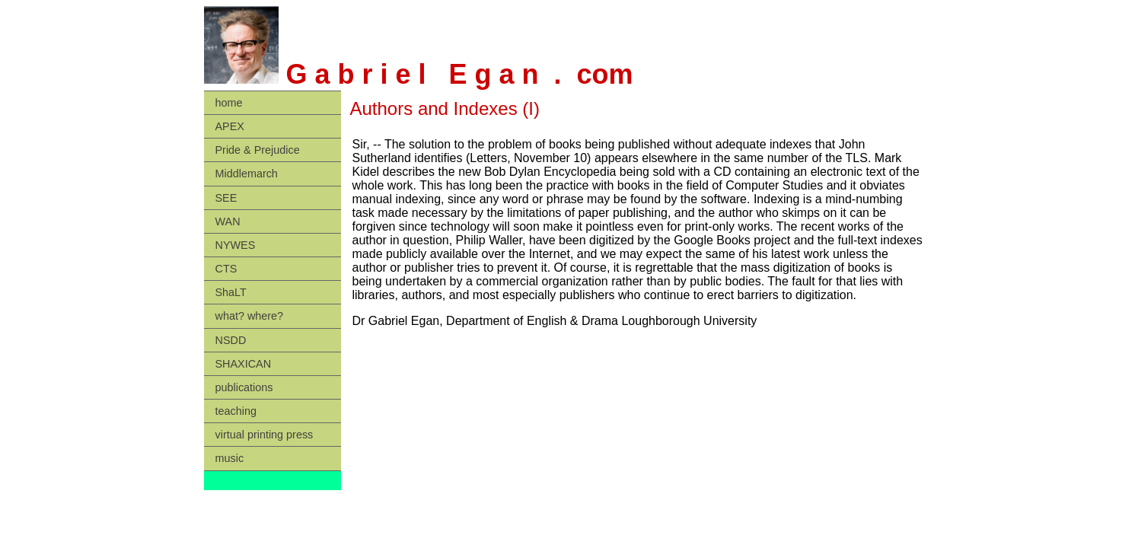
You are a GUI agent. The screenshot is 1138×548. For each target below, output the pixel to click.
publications (244, 387)
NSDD (231, 340)
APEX (229, 126)
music (229, 458)
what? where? (249, 316)
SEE (226, 198)
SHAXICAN (243, 364)
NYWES (235, 245)
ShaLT (231, 292)
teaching (236, 411)
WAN (228, 221)
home (229, 103)
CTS (226, 269)
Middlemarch (246, 173)
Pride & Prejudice (257, 150)
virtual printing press (264, 435)
